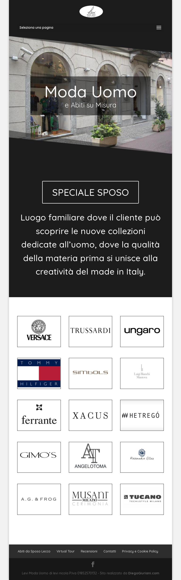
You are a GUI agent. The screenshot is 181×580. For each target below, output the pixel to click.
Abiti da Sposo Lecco (34, 551)
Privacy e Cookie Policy (140, 551)
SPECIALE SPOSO (90, 192)
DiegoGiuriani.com (143, 573)
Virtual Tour (66, 551)
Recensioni (89, 551)
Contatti (109, 551)
